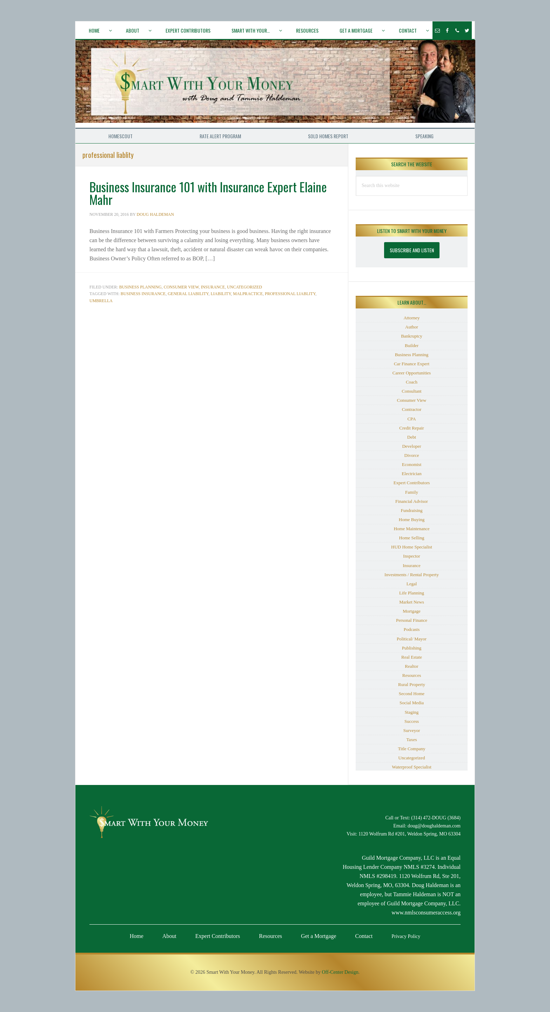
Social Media (412, 702)
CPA (411, 418)
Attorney (411, 317)
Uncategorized (244, 287)
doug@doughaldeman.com (434, 825)
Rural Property (411, 684)
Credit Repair (411, 428)
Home (136, 936)
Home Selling (411, 537)
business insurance (143, 293)
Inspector (411, 556)
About (169, 936)
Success (411, 721)
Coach (411, 382)
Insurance (213, 287)
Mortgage (412, 611)
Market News (411, 602)
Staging (412, 712)
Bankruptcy (411, 336)
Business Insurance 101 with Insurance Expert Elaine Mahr (208, 192)
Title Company (411, 748)
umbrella (101, 300)
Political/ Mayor (412, 638)
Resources (411, 675)
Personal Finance (411, 620)
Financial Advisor (411, 501)
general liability (188, 293)
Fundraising (411, 510)
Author (411, 326)
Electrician (411, 473)
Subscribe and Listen (412, 250)
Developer (411, 446)
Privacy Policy (405, 936)
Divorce (411, 455)
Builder (411, 345)
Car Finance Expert (411, 363)
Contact (364, 936)
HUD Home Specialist (411, 547)
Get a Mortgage (318, 936)
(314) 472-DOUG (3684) (436, 817)
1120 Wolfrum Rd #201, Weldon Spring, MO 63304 (409, 834)
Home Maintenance (411, 528)
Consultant (411, 391)
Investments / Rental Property (411, 574)
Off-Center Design (340, 972)
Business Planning (140, 287)
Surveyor (411, 730)
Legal (412, 583)
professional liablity (290, 293)
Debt (411, 437)
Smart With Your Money (275, 84)
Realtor (411, 666)
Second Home (411, 693)
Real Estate (411, 657)
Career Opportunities (412, 372)
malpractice (248, 293)
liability (221, 293)
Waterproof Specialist (411, 767)
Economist (412, 464)
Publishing (412, 648)
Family (411, 492)
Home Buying (411, 519)
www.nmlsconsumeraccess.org (426, 913)
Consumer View (181, 287)
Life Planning (411, 592)
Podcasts (412, 629)
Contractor (412, 409)
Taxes (411, 739)
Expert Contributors (412, 482)
